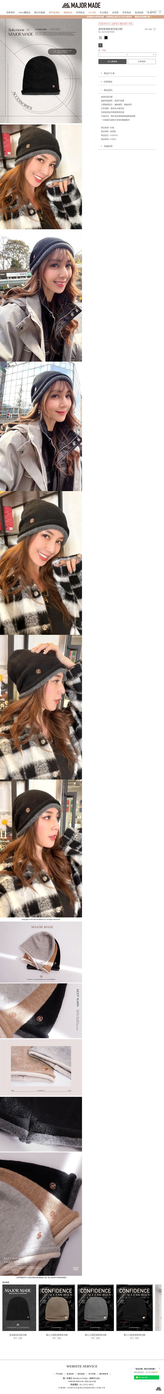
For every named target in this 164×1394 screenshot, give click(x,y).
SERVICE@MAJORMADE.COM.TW (86, 1388)
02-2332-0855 (87, 1385)
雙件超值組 (54, 12)
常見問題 (92, 1374)
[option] (56, 1312)
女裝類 (115, 12)
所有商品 (126, 12)
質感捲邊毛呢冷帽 (18, 1335)
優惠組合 (68, 12)
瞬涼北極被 (39, 12)
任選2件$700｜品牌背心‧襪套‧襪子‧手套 (115, 24)
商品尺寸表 (109, 73)
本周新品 (80, 12)
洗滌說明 (108, 146)
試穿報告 (108, 82)
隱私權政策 (103, 1374)
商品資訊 (108, 90)
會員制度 (139, 12)
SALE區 (92, 12)
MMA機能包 (24, 12)
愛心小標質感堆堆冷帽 (57, 1335)
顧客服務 (81, 1374)
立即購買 (142, 61)
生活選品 (104, 12)
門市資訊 (59, 1374)
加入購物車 (112, 61)
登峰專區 (10, 12)
